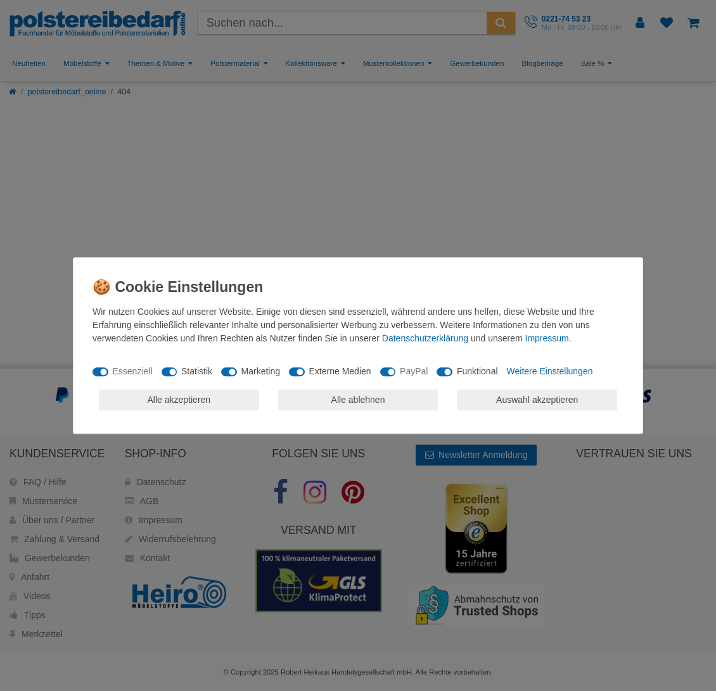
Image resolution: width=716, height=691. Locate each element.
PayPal (414, 371)
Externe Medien (340, 371)
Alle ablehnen (358, 400)
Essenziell (133, 371)
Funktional (477, 371)
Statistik (196, 371)
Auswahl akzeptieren (537, 400)
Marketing (260, 371)
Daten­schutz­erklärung (425, 338)
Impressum (547, 338)
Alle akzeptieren (179, 400)
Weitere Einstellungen (550, 371)
